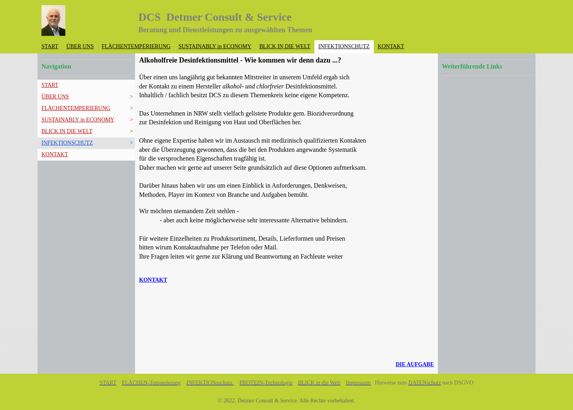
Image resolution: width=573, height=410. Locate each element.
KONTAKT (153, 280)
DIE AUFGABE (415, 364)
